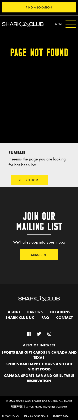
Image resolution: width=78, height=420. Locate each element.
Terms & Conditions (36, 416)
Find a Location (39, 7)
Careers (35, 312)
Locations (60, 312)
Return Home (29, 180)
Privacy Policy (10, 416)
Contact (64, 318)
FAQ (45, 318)
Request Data (61, 416)
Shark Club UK (19, 318)
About (14, 312)
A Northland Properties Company (46, 406)
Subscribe (39, 255)
